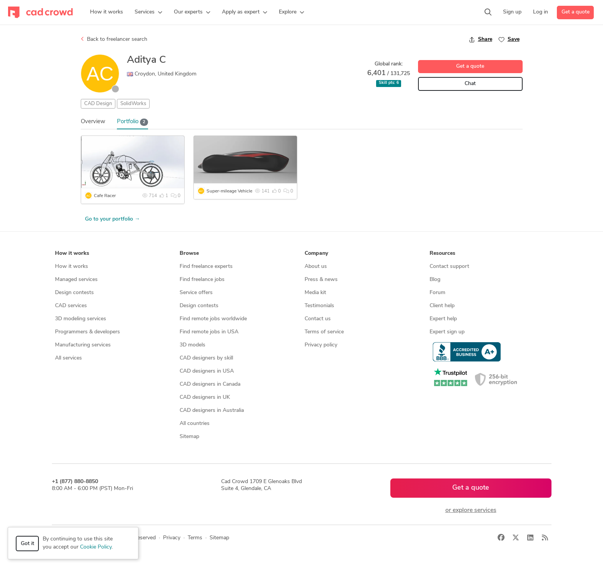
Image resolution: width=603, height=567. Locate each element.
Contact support (449, 266)
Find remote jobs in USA (209, 332)
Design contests (74, 293)
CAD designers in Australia (212, 410)
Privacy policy (321, 345)
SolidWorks (133, 103)
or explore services (470, 510)
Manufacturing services (83, 345)
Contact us (318, 319)
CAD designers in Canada (210, 384)
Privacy (171, 538)
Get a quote (575, 12)
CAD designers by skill (206, 358)
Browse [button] (189, 253)
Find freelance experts (206, 266)
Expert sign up (447, 332)
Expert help (443, 319)
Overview (93, 122)
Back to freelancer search (114, 39)
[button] (148, 12)
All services (68, 358)
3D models (192, 345)
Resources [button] (442, 253)
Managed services (76, 280)
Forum (437, 293)
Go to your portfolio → (112, 219)
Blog (435, 280)
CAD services (71, 306)
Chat (470, 84)
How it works (71, 266)
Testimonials (319, 306)
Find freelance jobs (202, 280)
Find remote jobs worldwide (213, 319)
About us (316, 266)
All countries (195, 424)
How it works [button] (72, 253)
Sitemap (189, 437)
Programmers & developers (87, 332)
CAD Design (98, 103)
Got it (27, 544)
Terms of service (324, 332)
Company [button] (316, 253)
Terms (195, 538)
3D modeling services (80, 319)
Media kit (315, 293)
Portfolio (132, 122)
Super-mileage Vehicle (229, 191)
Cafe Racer (105, 196)
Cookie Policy (96, 547)
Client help (442, 306)
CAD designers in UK (205, 397)
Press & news (321, 280)
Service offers (196, 293)
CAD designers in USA (207, 371)
